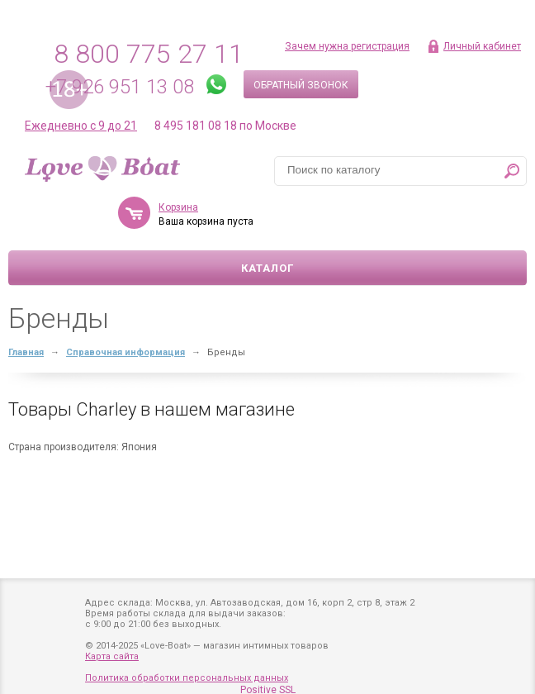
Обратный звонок (300, 85)
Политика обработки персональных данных (186, 678)
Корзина (178, 207)
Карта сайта (112, 656)
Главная (26, 352)
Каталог (267, 268)
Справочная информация (125, 352)
